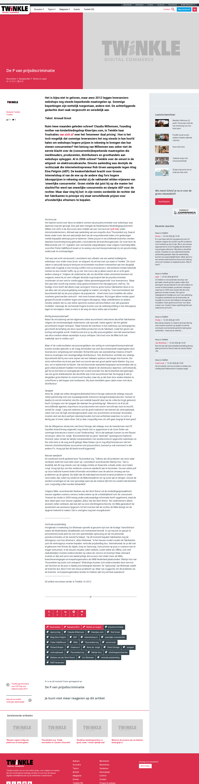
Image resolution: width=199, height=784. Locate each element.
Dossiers (39, 9)
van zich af (67, 134)
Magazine (64, 9)
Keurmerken (11, 79)
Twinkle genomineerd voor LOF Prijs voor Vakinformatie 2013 (20, 686)
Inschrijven (164, 201)
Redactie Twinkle (13, 112)
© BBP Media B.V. (188, 5)
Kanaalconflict (24, 79)
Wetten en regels (40, 79)
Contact (150, 5)
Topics (51, 9)
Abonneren (127, 5)
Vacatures (160, 5)
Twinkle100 (89, 9)
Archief (76, 772)
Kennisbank (172, 5)
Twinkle (9, 115)
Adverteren (140, 5)
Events (77, 9)
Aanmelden (145, 766)
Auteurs (76, 761)
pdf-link (114, 229)
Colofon (103, 775)
